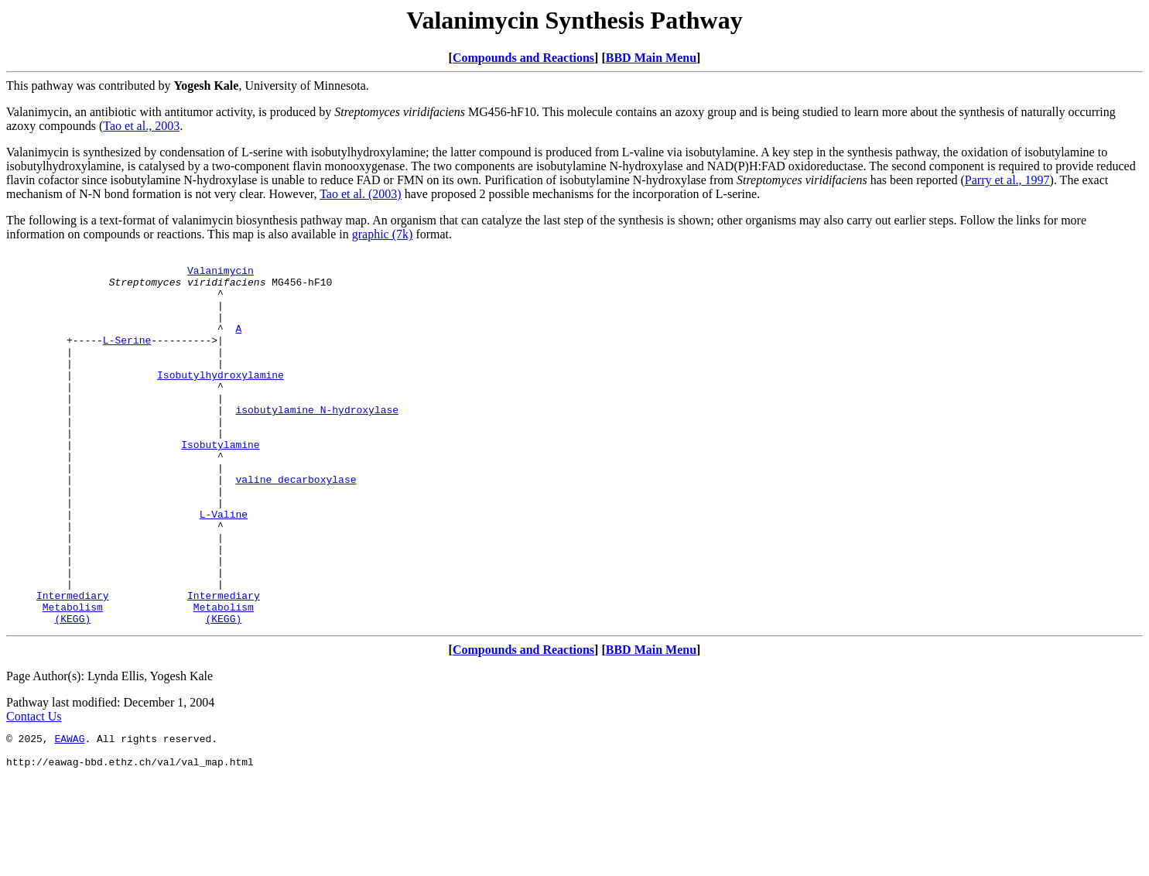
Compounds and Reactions (523, 57)
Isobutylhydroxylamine (220, 400)
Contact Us (34, 790)
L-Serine (127, 358)
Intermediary (72, 665)
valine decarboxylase (295, 525)
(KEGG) (72, 693)
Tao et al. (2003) (361, 193)
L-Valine (224, 567)
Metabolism (73, 679)
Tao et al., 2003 (141, 125)
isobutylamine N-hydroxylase (316, 442)
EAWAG (69, 815)
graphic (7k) (382, 234)
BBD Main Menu (651, 57)
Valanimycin (220, 275)
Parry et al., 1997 (1007, 179)
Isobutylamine (220, 484)
